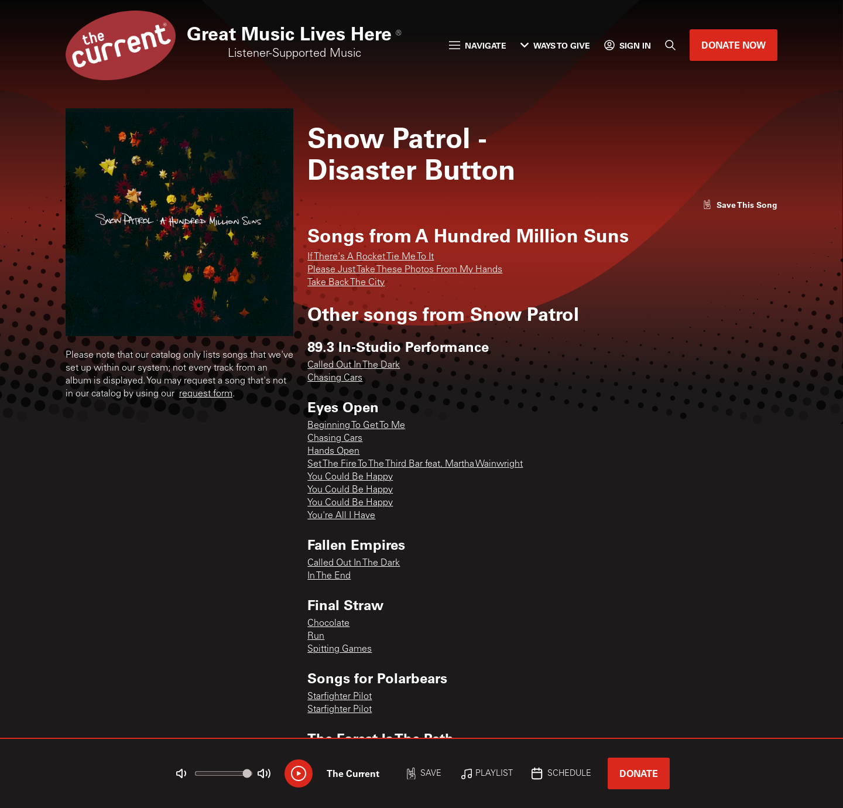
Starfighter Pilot (339, 696)
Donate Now (733, 45)
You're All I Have (341, 516)
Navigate (477, 45)
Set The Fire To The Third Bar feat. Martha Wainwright (415, 464)
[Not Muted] (181, 773)
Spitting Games (339, 649)
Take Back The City (346, 282)
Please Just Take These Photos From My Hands (404, 270)
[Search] (670, 45)
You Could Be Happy (350, 477)
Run (315, 636)
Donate (638, 773)
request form (205, 394)
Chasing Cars (334, 378)
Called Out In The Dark (353, 365)
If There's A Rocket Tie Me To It (370, 257)
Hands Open (333, 451)
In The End (329, 576)
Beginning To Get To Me (356, 425)
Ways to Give (555, 45)
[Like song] (739, 204)
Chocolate (328, 623)
